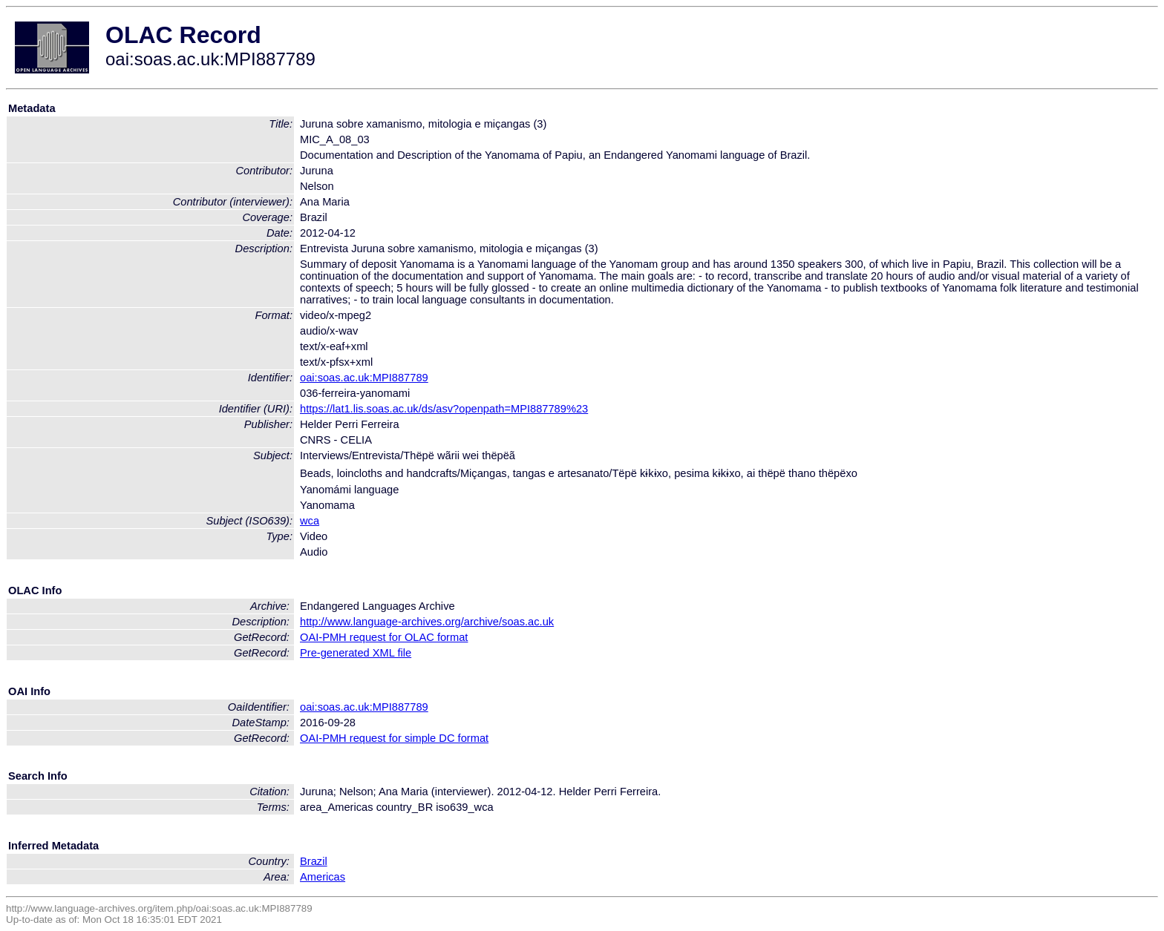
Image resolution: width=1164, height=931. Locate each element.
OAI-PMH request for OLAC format (384, 637)
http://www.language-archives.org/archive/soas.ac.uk (427, 622)
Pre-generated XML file (355, 653)
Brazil (313, 861)
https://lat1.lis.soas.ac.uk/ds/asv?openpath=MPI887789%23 (444, 409)
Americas (322, 877)
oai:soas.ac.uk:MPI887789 (364, 378)
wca (309, 521)
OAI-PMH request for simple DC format (394, 738)
